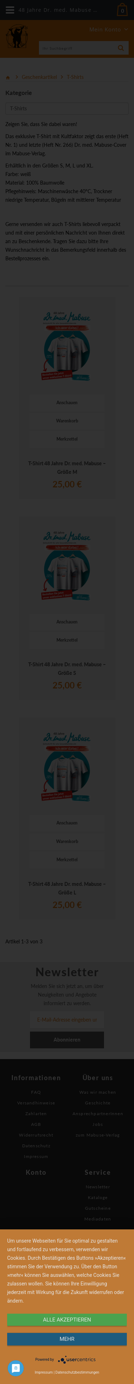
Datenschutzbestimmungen (77, 1372)
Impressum (44, 1372)
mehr (67, 1339)
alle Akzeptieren (67, 1320)
